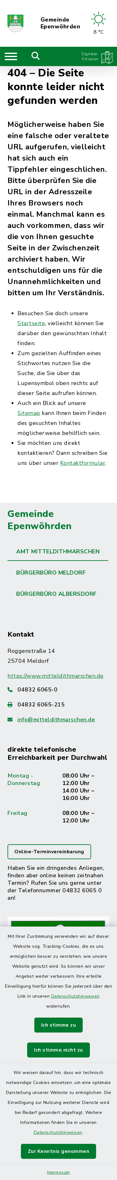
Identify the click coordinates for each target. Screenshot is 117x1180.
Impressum (58, 1172)
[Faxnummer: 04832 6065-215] (58, 704)
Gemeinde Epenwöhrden (60, 23)
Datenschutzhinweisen (75, 996)
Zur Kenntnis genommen (59, 1151)
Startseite (31, 323)
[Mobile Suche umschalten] (36, 56)
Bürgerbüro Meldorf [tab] (50, 572)
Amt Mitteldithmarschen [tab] (58, 551)
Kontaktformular (82, 463)
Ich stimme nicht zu (58, 1050)
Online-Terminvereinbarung (49, 851)
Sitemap (28, 413)
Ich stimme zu (58, 1025)
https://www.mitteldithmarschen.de (55, 676)
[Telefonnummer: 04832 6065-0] (58, 689)
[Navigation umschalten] (11, 56)
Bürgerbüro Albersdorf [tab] (56, 594)
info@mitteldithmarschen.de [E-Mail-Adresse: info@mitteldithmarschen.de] (56, 719)
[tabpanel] (58, 816)
